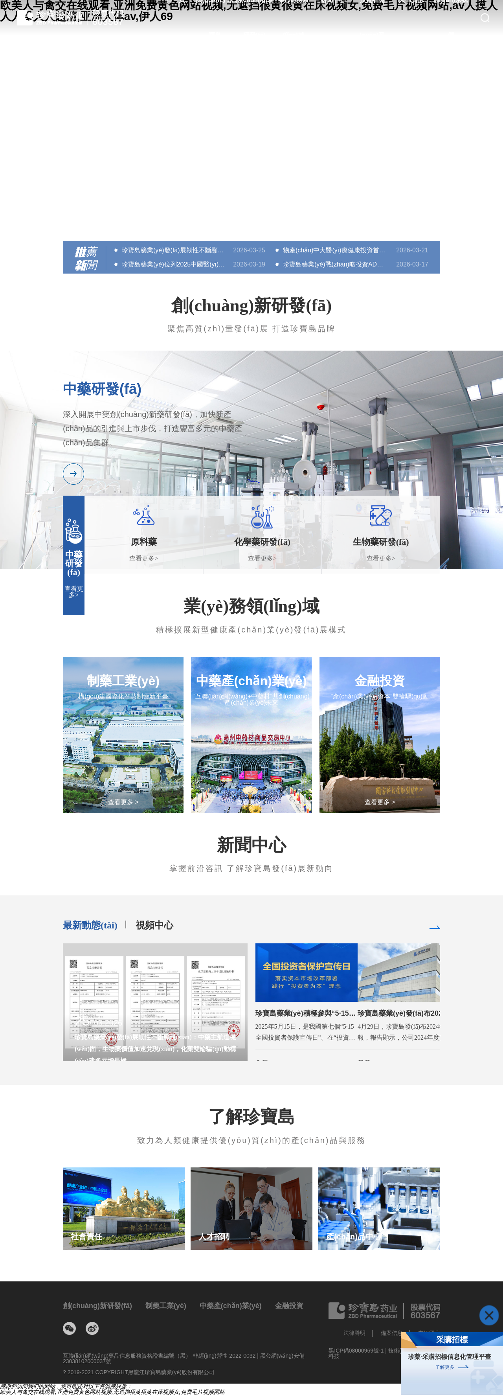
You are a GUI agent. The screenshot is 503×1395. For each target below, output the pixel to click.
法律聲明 (354, 1333)
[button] (251, 220)
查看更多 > (123, 802)
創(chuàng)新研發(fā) (97, 1306)
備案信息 (392, 1333)
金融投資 (289, 1306)
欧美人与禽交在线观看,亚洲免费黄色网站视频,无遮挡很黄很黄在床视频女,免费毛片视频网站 (112, 1392)
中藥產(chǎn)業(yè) (231, 1306)
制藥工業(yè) (165, 1306)
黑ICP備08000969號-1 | (358, 1350)
